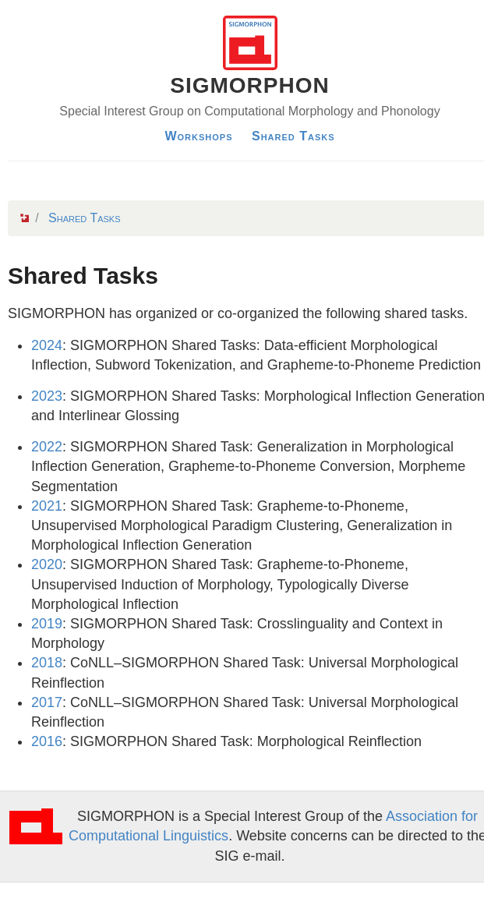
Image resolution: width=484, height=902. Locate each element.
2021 (46, 506)
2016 (46, 741)
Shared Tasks (293, 136)
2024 (46, 345)
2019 (46, 623)
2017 (46, 702)
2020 (46, 564)
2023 (46, 396)
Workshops (198, 136)
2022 (46, 447)
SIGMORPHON (249, 85)
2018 (46, 662)
